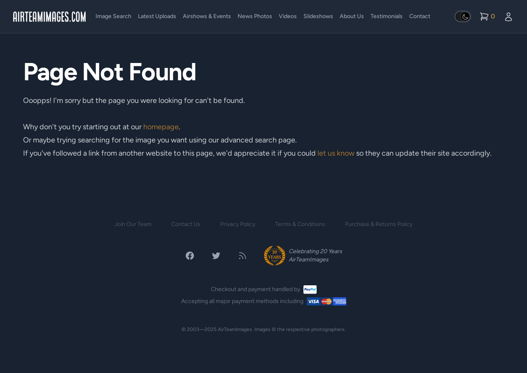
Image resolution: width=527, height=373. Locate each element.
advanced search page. (259, 140)
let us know (335, 153)
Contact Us (186, 224)
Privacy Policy (237, 224)
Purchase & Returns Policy (379, 224)
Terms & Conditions (300, 224)
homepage (161, 126)
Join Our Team (133, 224)
